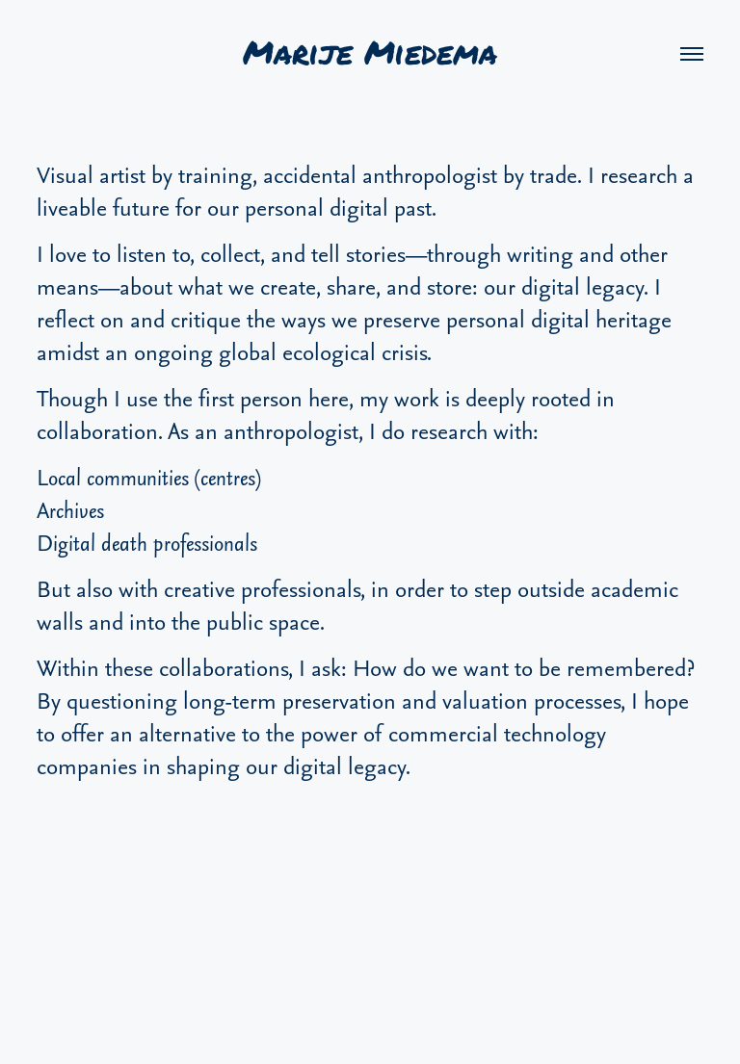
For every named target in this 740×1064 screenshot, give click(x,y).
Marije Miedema (370, 53)
